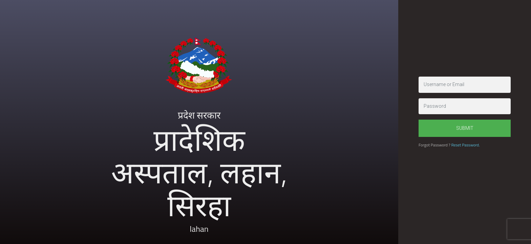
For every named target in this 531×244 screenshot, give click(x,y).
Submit (464, 128)
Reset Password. (465, 145)
